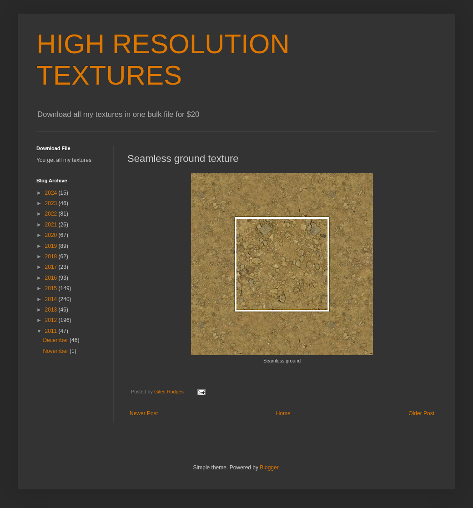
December (56, 340)
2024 (52, 193)
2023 (52, 203)
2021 (52, 224)
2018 (52, 256)
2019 (52, 246)
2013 (52, 310)
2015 (52, 288)
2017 (52, 267)
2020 (52, 235)
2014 (52, 299)
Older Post (421, 413)
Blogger (269, 467)
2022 (52, 214)
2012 (52, 320)
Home (283, 413)
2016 (52, 278)
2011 (52, 331)
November (56, 351)
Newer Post (144, 413)
